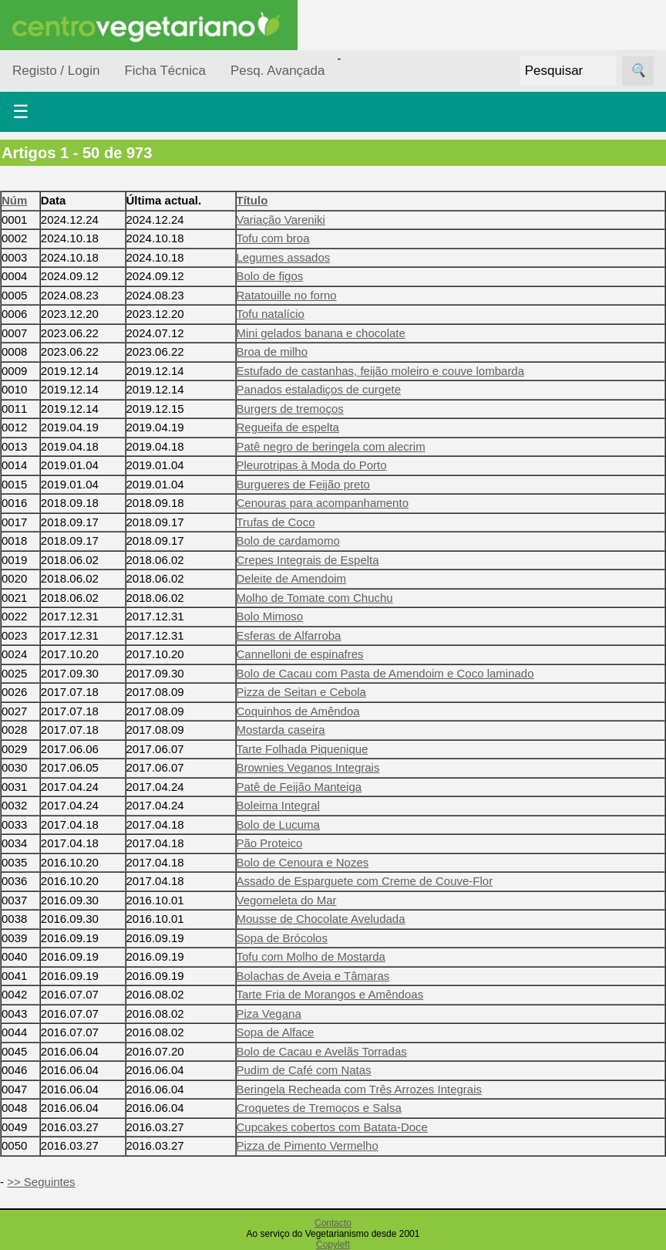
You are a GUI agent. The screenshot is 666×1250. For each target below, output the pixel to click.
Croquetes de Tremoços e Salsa (319, 1107)
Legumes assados (284, 257)
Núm (14, 200)
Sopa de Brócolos (282, 937)
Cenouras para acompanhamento (323, 502)
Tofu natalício (270, 313)
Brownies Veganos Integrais (308, 767)
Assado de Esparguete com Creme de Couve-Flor (365, 880)
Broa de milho (272, 351)
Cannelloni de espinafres (300, 653)
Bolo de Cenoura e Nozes (303, 862)
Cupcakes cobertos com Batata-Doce (332, 1126)
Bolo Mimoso (270, 616)
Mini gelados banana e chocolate (321, 333)
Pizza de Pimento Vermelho (307, 1145)
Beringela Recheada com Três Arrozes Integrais (360, 1089)
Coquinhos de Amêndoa (298, 711)
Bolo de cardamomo (288, 540)
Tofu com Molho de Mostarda (311, 956)
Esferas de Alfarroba (289, 635)
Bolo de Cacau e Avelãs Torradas (322, 1051)
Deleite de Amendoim (292, 578)
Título (252, 200)
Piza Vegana (269, 1013)
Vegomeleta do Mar (287, 900)
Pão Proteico (270, 843)
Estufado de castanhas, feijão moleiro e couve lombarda (381, 370)
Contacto (333, 1223)
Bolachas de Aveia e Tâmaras (313, 975)
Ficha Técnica (165, 70)
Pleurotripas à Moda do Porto (312, 464)
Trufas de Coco (276, 522)
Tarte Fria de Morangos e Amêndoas (330, 994)
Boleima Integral (278, 805)
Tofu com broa (273, 238)
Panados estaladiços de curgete (319, 389)
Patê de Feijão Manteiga (299, 786)
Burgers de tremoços (290, 408)
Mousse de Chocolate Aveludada (321, 918)
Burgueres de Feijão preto (303, 484)
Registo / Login (55, 70)
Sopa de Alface (275, 1032)
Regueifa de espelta (288, 427)
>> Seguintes (41, 1181)
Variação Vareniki (281, 219)
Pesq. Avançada (277, 70)
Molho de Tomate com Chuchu (315, 597)
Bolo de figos (270, 275)
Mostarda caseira (281, 729)
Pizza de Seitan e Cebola (301, 691)
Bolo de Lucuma (278, 824)
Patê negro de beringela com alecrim (331, 446)
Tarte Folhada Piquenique (302, 748)
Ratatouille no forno (287, 295)
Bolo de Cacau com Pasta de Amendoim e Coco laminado (385, 673)
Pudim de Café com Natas (304, 1069)
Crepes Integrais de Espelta (308, 559)
